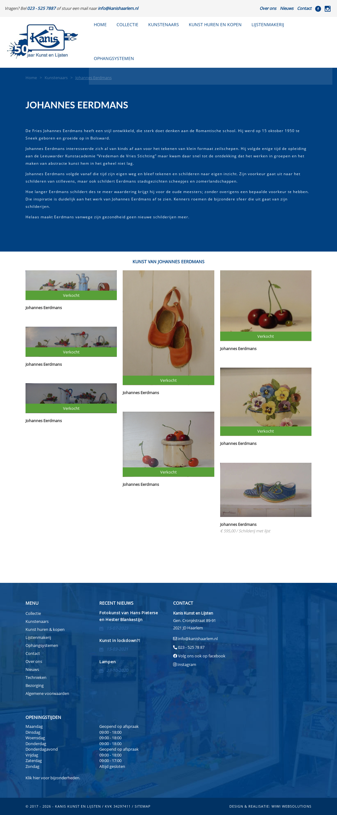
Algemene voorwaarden (47, 693)
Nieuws (286, 8)
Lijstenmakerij (268, 24)
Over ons (268, 8)
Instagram (186, 664)
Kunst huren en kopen (215, 24)
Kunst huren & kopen (45, 629)
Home (100, 24)
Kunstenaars (163, 24)
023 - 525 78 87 (191, 647)
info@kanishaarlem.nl (198, 638)
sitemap (143, 806)
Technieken (36, 677)
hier (36, 778)
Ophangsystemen (42, 645)
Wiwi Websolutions (291, 806)
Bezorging (35, 685)
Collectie (127, 24)
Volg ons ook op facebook (201, 656)
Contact (304, 8)
